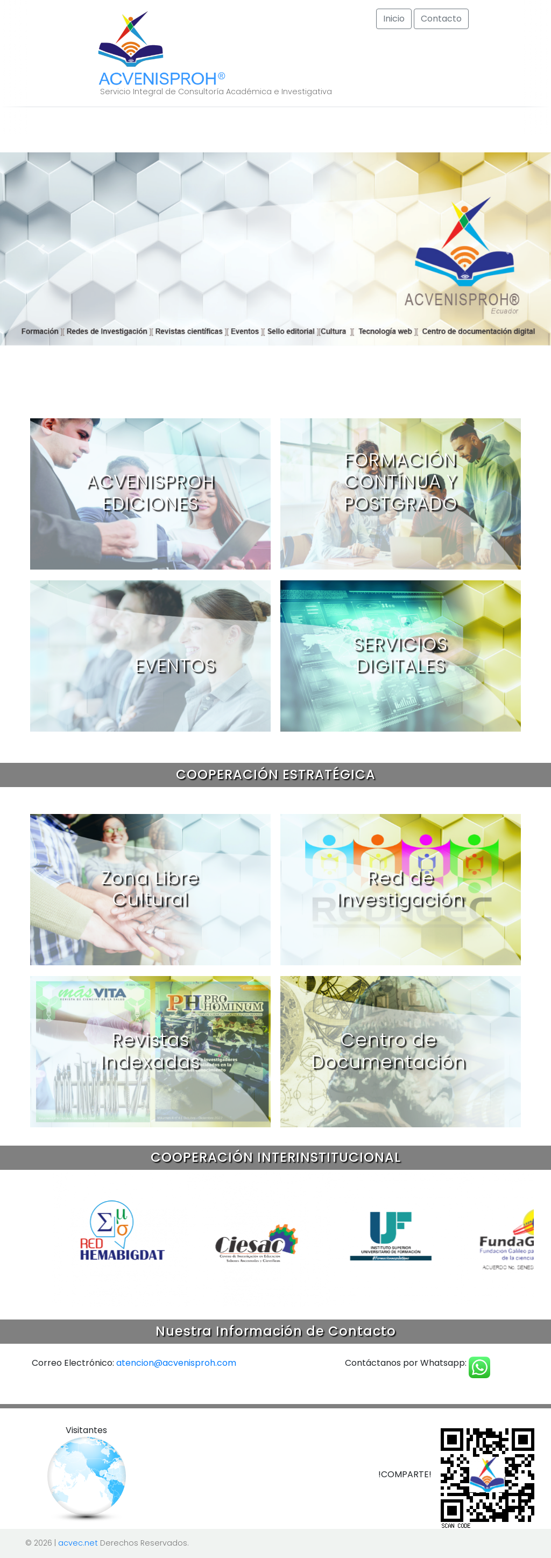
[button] (41, 249)
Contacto (441, 18)
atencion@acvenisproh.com (176, 1363)
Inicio (394, 18)
